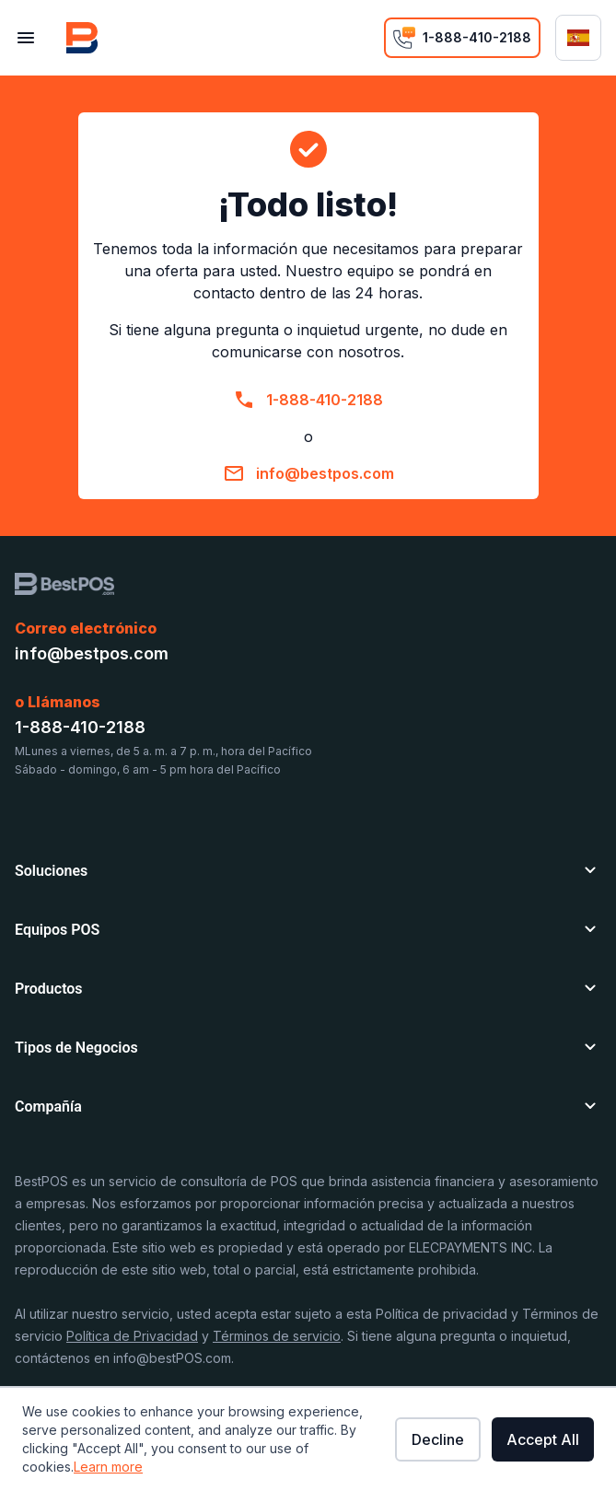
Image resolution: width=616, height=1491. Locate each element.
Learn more (108, 1466)
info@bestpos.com (325, 473)
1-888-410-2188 (324, 399)
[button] (308, 867)
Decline (438, 1439)
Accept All (542, 1439)
